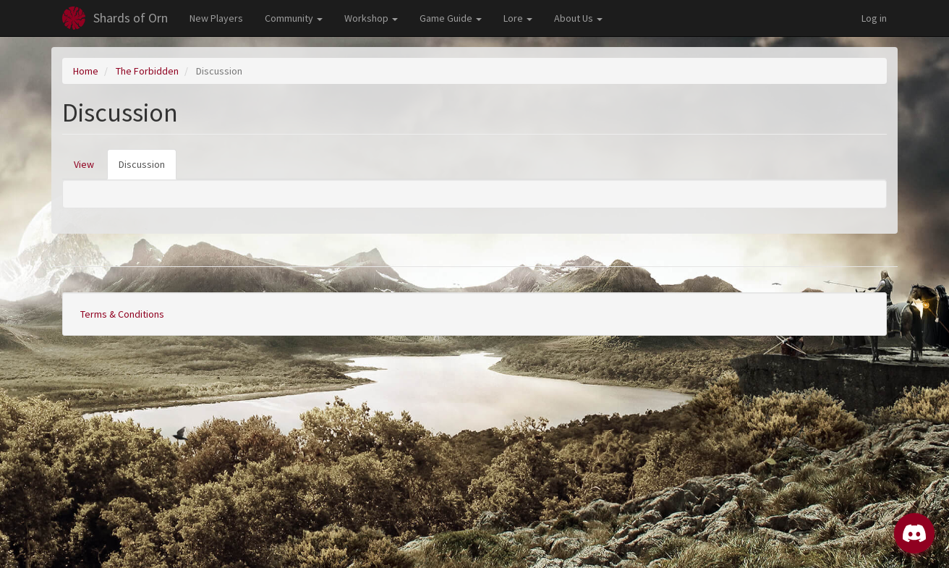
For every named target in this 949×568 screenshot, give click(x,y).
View (84, 164)
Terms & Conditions (122, 314)
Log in (874, 18)
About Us (578, 18)
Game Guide (451, 18)
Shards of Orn (130, 17)
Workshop (371, 18)
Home (85, 70)
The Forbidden (147, 70)
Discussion (147, 168)
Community (294, 18)
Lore (517, 18)
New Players (216, 18)
